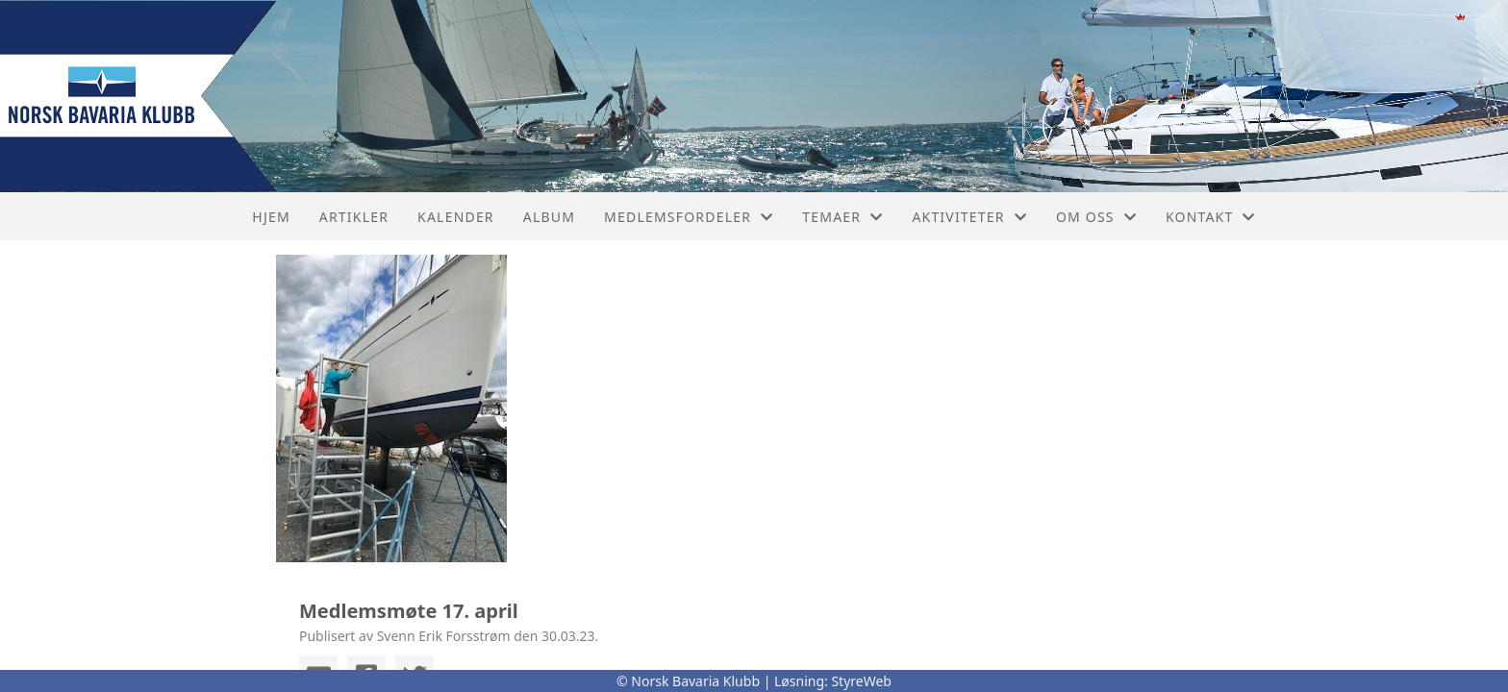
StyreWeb (861, 681)
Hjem (270, 217)
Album (549, 217)
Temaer (842, 217)
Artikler (354, 217)
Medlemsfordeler (688, 217)
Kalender (455, 217)
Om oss (1096, 217)
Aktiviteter (969, 217)
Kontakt (1211, 217)
